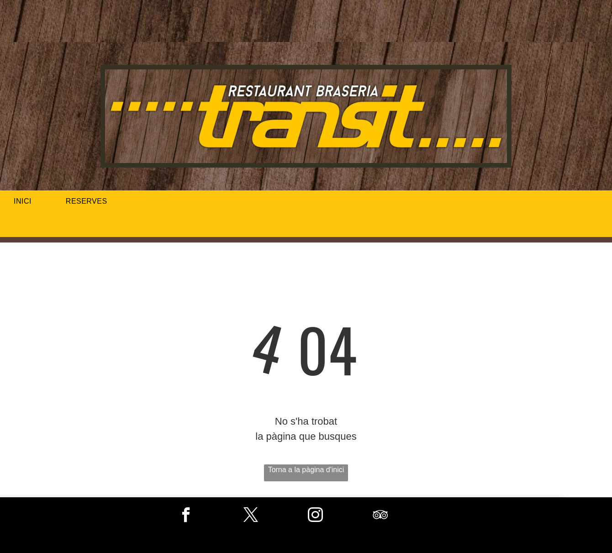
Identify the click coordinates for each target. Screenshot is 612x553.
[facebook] (186, 516)
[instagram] (315, 516)
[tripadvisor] (380, 516)
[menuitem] (26, 201)
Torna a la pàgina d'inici (306, 470)
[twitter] (251, 516)
